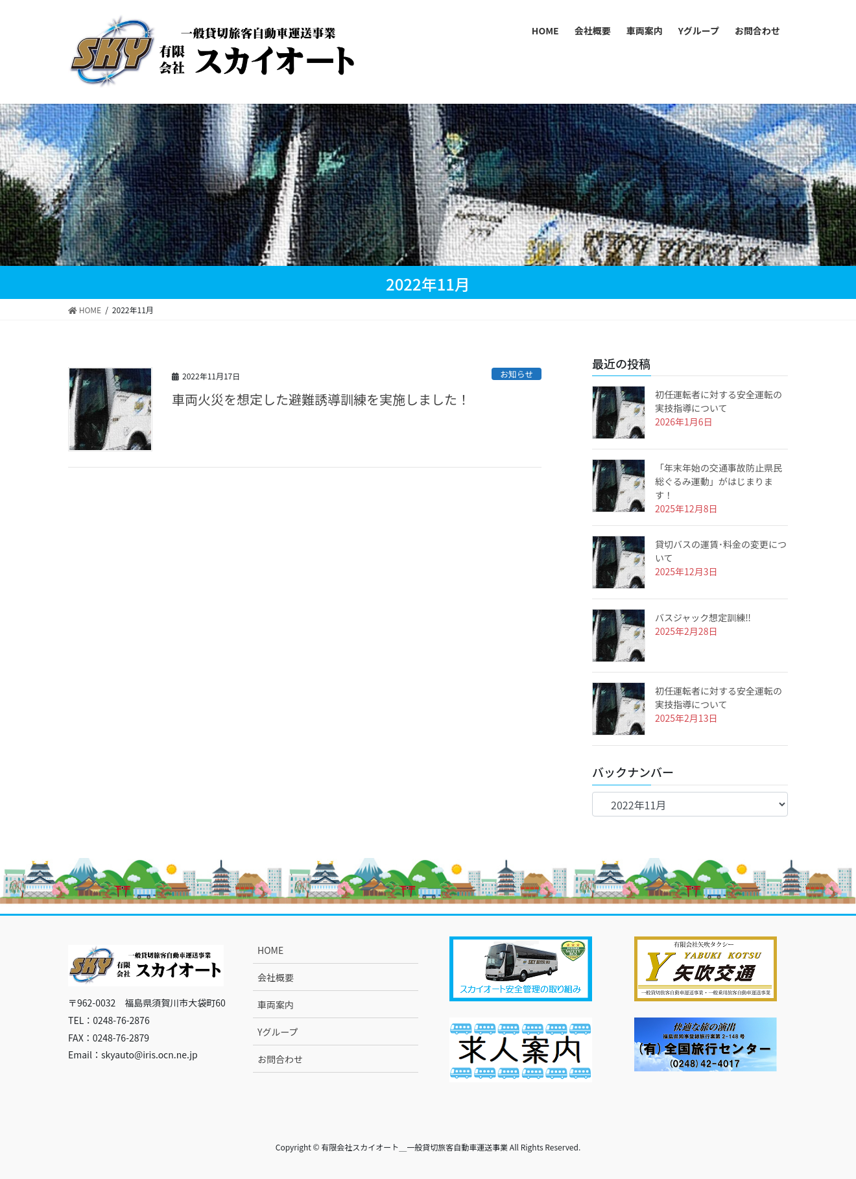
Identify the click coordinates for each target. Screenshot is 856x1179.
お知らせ (516, 374)
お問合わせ (280, 1059)
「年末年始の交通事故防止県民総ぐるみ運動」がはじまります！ (718, 481)
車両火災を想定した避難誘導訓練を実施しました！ (321, 399)
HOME (270, 950)
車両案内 (275, 1004)
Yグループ (277, 1031)
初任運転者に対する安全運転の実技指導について (718, 401)
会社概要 (275, 977)
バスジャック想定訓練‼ (703, 617)
